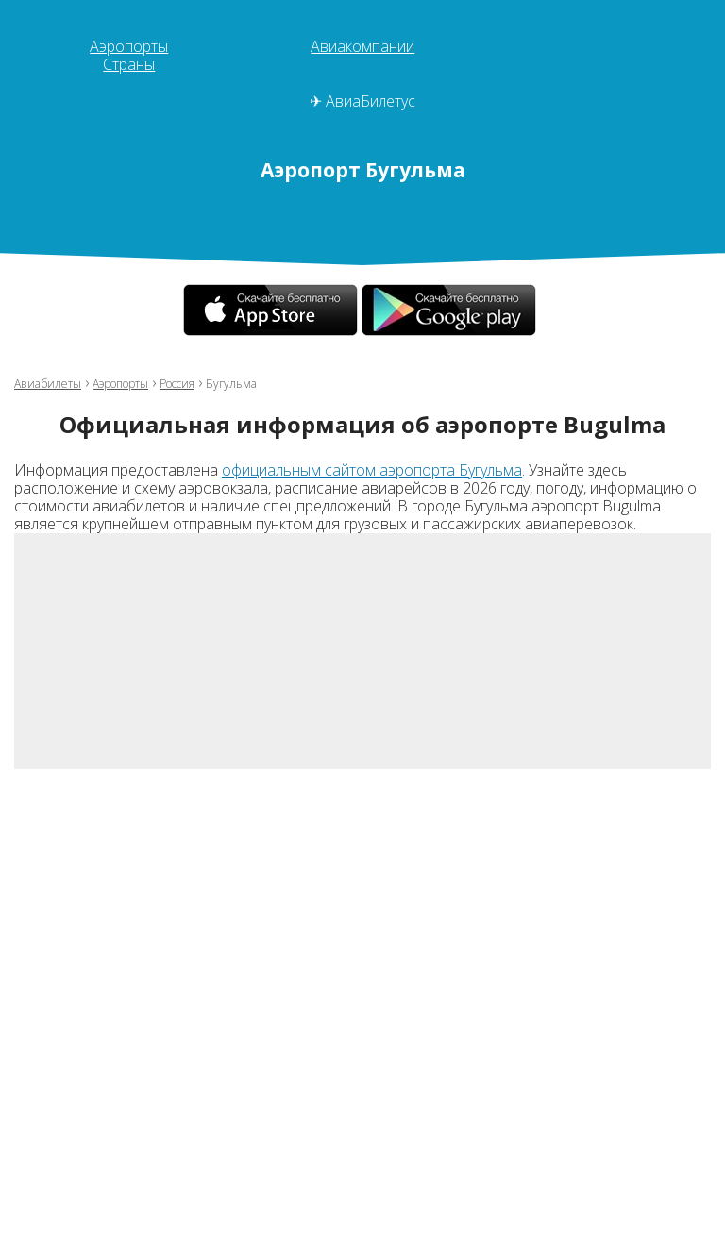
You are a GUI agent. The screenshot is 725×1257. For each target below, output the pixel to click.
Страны (129, 64)
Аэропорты (129, 46)
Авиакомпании (362, 46)
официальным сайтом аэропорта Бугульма (372, 470)
